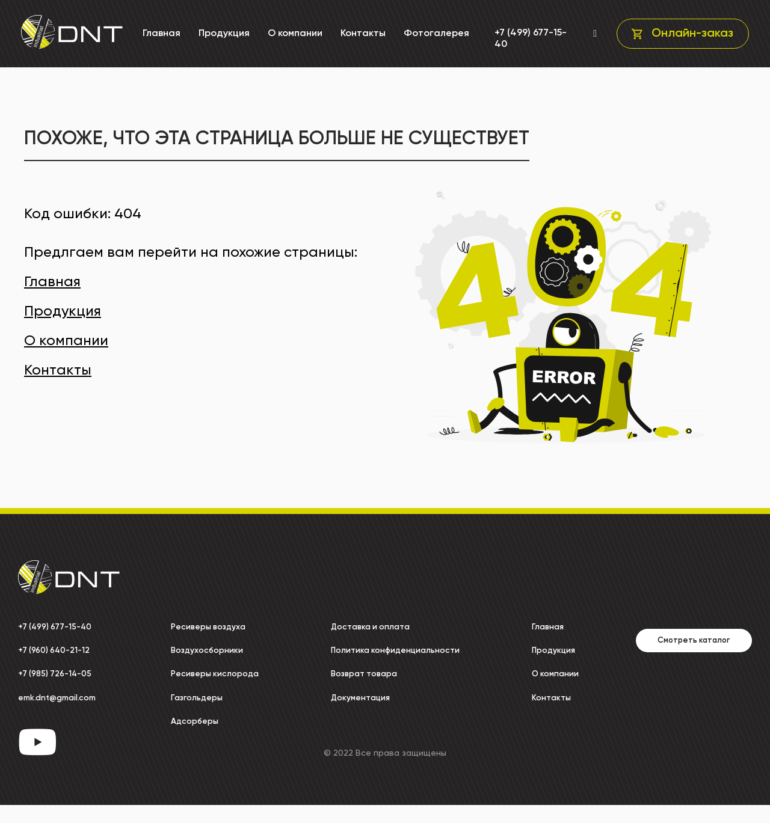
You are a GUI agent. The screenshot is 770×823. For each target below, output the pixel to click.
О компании (293, 33)
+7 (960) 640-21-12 (59, 650)
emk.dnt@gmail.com (65, 698)
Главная (160, 33)
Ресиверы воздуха (199, 627)
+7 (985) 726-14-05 (60, 674)
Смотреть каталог (666, 652)
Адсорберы (184, 733)
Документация (358, 709)
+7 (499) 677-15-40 (527, 38)
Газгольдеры (187, 709)
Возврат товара (362, 686)
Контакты (361, 33)
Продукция (222, 33)
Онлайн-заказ (690, 34)
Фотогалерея (434, 33)
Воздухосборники (198, 650)
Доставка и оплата (370, 627)
